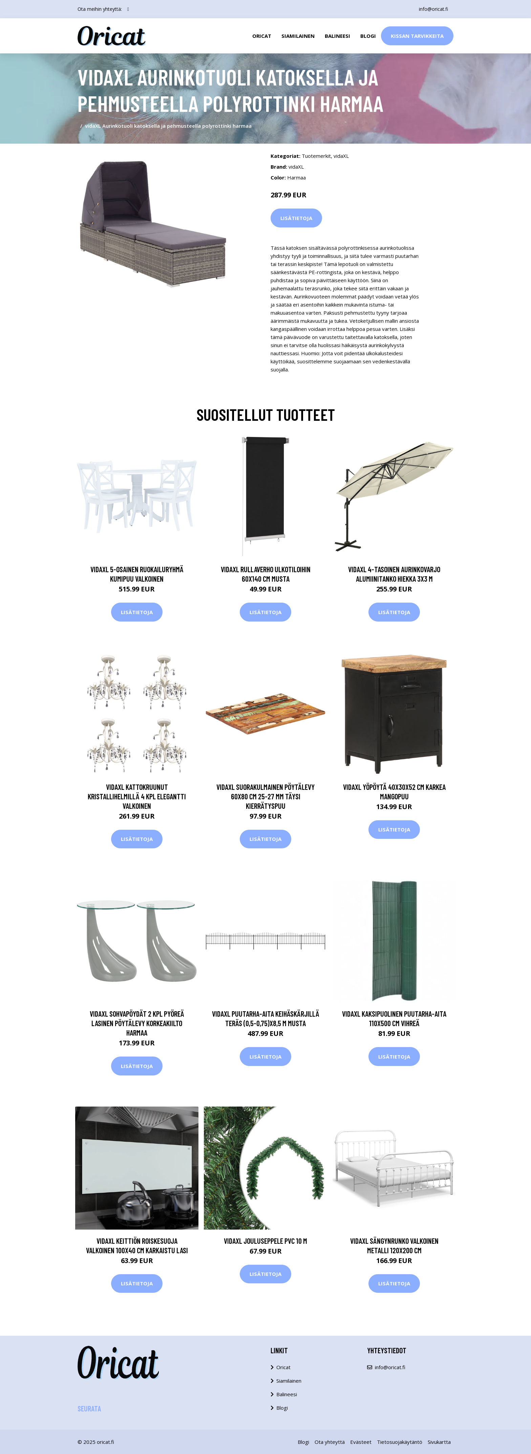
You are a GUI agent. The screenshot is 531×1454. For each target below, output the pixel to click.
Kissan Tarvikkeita (417, 35)
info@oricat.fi (433, 9)
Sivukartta (439, 1441)
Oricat (261, 35)
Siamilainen (298, 35)
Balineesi (337, 35)
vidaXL (341, 155)
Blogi (368, 35)
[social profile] (128, 9)
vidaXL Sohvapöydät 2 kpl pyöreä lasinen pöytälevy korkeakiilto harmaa (137, 1023)
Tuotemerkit (316, 155)
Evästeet (360, 1441)
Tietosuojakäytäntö (399, 1441)
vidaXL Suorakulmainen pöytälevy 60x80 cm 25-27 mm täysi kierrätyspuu (265, 796)
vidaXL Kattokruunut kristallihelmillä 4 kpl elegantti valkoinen (137, 796)
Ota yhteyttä (330, 1441)
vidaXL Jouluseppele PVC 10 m (265, 1240)
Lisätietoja (296, 218)
